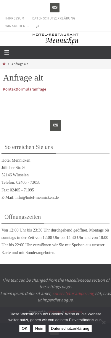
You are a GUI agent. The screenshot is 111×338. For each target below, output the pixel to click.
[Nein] (104, 322)
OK (24, 328)
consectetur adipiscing (73, 293)
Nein (39, 328)
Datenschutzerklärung (53, 18)
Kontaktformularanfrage (24, 89)
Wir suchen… (17, 26)
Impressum (15, 18)
